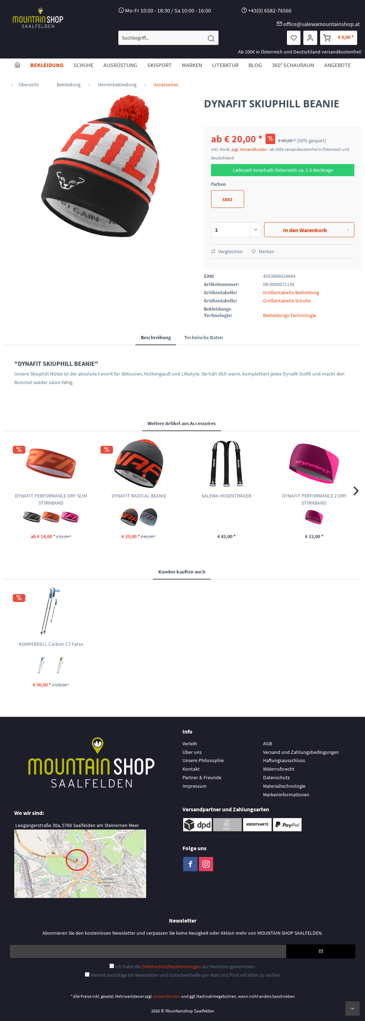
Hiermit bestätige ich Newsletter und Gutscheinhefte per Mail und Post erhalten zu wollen (185, 975)
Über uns (192, 752)
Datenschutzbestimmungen (171, 966)
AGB (267, 743)
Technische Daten (203, 337)
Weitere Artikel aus (182, 423)
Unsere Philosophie (203, 760)
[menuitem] (168, 38)
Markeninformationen (286, 794)
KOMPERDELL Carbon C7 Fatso (51, 644)
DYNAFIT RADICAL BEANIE (139, 495)
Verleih (189, 743)
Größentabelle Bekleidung (291, 292)
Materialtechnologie (284, 786)
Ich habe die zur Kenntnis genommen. (185, 966)
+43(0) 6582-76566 (270, 10)
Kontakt (191, 769)
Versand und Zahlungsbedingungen (301, 752)
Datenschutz (276, 777)
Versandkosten (166, 996)
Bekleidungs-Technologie (289, 315)
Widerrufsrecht (278, 769)
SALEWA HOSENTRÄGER (226, 495)
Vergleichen (227, 251)
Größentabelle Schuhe (287, 300)
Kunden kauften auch (181, 571)
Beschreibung (156, 337)
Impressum (194, 786)
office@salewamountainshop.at (321, 23)
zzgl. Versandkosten (249, 149)
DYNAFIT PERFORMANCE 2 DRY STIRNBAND (314, 499)
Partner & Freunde (201, 777)
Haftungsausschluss (284, 760)
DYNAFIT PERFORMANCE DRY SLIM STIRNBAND (51, 499)
